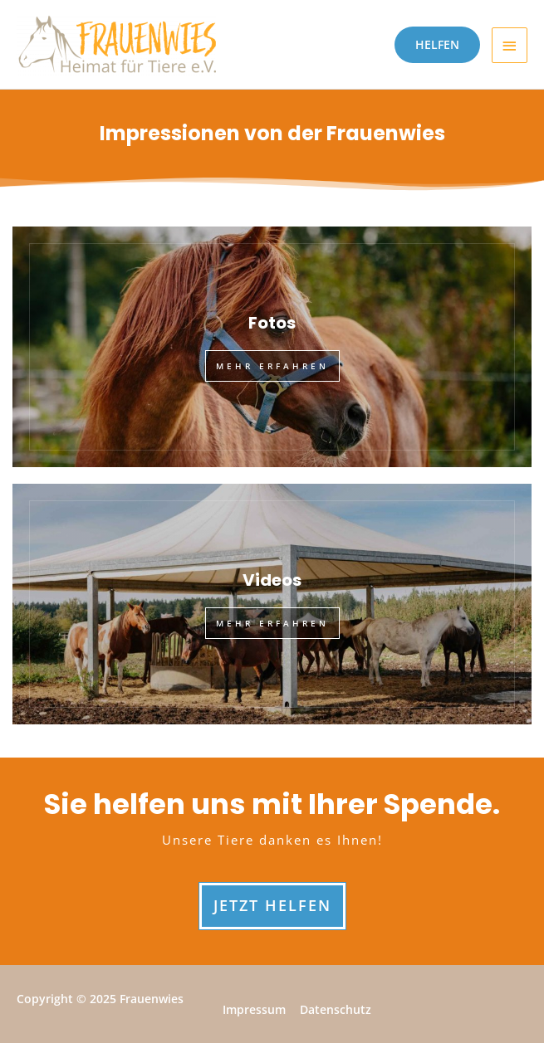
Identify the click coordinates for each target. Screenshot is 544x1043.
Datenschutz (335, 1009)
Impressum (254, 1009)
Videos (272, 580)
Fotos (272, 322)
